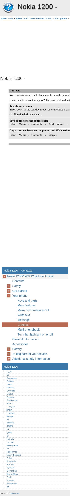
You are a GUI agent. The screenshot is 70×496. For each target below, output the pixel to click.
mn (8, 448)
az (8, 375)
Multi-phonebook (29, 329)
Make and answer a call (33, 310)
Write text (24, 315)
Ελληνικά (11, 391)
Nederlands (12, 452)
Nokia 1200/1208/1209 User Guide (33, 18)
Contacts (23, 324)
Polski (9, 458)
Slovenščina (12, 474)
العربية (9, 371)
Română (10, 464)
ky (8, 436)
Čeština (10, 381)
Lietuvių (10, 439)
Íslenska (10, 423)
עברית (9, 410)
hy (8, 419)
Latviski (10, 442)
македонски (12, 445)
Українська (12, 483)
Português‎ (11, 461)
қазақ (9, 432)
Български (12, 378)
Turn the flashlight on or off (35, 334)
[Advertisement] (35, 47)
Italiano (10, 426)
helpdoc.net (14, 493)
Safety (16, 286)
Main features (27, 305)
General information (25, 339)
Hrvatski (10, 413)
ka (8, 429)
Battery (17, 349)
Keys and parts (28, 300)
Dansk (10, 384)
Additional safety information (31, 358)
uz (8, 487)
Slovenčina (12, 471)
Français (11, 406)
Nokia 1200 (8, 7)
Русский (10, 468)
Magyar (10, 416)
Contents (18, 281)
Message (24, 320)
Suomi (10, 403)
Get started (19, 290)
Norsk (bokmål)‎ (14, 455)
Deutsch (10, 387)
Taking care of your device (29, 353)
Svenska (11, 480)
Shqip (9, 477)
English (10, 394)
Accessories (20, 344)
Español (10, 397)
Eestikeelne (12, 400)
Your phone (61, 18)
